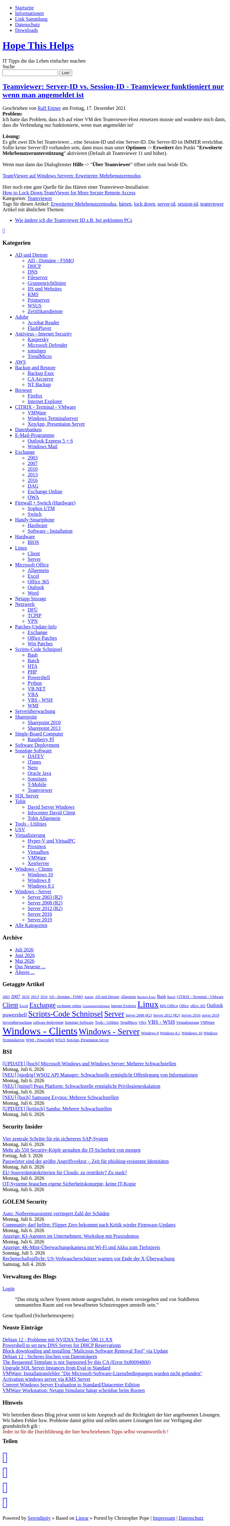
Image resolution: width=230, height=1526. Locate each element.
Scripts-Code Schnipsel (38, 649)
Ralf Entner (49, 108)
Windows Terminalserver (53, 418)
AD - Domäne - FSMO (51, 260)
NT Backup (39, 384)
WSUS (34, 305)
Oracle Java (39, 773)
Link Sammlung (31, 19)
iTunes (34, 762)
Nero (33, 767)
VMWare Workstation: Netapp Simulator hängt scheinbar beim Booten (74, 1390)
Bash (33, 655)
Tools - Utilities (30, 824)
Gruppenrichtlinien (47, 283)
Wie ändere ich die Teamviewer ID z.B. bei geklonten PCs (73, 220)
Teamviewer (39, 198)
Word (33, 593)
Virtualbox (38, 852)
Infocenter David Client (51, 812)
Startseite (24, 7)
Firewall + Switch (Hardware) (45, 502)
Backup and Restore (35, 367)
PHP (32, 671)
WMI (33, 705)
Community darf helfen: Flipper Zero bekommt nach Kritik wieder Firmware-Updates (89, 1224)
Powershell (39, 677)
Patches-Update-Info (35, 626)
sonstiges (37, 350)
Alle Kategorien (31, 925)
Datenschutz (27, 24)
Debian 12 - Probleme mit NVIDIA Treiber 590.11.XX (58, 1339)
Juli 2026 (24, 949)
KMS (33, 294)
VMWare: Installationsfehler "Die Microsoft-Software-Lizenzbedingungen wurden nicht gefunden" (102, 1373)
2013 (33, 474)
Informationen (29, 13)
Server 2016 (40, 914)
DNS (33, 271)
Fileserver (38, 277)
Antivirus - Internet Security (43, 333)
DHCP (34, 266)
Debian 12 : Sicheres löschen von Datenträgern (50, 1356)
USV (20, 829)
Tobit (20, 801)
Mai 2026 (25, 961)
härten (125, 204)
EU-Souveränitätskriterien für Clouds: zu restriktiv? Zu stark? (65, 1172)
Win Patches (40, 643)
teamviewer (212, 204)
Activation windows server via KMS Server (46, 1379)
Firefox (35, 395)
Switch (34, 514)
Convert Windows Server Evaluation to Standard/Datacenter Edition (71, 1384)
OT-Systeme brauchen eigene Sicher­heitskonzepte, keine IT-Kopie (69, 1183)
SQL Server (27, 795)
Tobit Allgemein (44, 818)
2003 (33, 457)
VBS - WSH (40, 700)
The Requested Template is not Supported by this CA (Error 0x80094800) (77, 1362)
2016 (33, 480)
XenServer (38, 863)
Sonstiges (37, 778)
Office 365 (38, 581)
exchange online (69, 1006)
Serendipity (39, 1518)
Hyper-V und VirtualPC (51, 840)
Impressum (164, 1518)
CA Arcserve (40, 379)
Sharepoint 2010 (44, 722)
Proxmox (37, 846)
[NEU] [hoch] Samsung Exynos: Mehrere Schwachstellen (61, 1097)
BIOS (33, 542)
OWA (33, 497)
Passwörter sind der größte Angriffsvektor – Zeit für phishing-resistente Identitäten (86, 1161)
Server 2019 (40, 919)
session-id (188, 204)
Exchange (25, 452)
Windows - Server (33, 891)
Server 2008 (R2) (45, 902)
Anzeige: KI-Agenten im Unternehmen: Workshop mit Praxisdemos (71, 1236)
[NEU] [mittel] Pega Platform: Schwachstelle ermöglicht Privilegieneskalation (81, 1086)
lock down (144, 204)
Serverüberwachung (35, 711)
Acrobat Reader (43, 322)
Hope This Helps (38, 45)
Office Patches (42, 638)
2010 (33, 469)
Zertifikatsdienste (45, 311)
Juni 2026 (25, 955)
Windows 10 (40, 874)
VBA (33, 694)
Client (34, 553)
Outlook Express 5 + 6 (50, 440)
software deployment (48, 1022)
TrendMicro (40, 356)
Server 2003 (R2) (45, 897)
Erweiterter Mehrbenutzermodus (83, 204)
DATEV (36, 756)
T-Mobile (37, 784)
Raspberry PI (41, 739)
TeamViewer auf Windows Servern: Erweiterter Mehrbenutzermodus (72, 175)
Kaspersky (38, 339)
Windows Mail (42, 446)
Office (184, 1006)
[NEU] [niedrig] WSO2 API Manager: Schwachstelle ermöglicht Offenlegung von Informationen (100, 1075)
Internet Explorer (45, 401)
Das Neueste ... (30, 966)
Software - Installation (50, 531)
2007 (33, 463)
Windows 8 (39, 880)
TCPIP (34, 615)
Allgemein (38, 570)
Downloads (26, 30)
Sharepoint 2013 (44, 728)
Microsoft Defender (47, 345)
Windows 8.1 (41, 885)
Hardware (37, 525)
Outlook (36, 587)
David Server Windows (51, 807)
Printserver (39, 300)
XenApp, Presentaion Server (56, 424)
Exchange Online (45, 491)
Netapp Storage (30, 598)
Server (34, 559)
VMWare (37, 412)
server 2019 (210, 1015)
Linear (82, 1518)
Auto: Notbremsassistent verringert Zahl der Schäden (56, 1213)
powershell (15, 1014)
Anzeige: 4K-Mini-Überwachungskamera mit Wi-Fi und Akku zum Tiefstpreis (81, 1247)
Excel (33, 576)
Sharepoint (26, 716)
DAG (33, 486)
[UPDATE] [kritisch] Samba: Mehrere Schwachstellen (57, 1108)
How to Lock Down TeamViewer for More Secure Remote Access (69, 192)
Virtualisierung (30, 835)
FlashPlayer (39, 328)
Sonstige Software (33, 750)
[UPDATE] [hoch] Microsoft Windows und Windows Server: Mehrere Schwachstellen (89, 1063)
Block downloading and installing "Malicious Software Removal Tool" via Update (85, 1351)
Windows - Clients (33, 869)
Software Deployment (37, 745)
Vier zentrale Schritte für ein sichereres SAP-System (55, 1138)
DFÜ (33, 609)
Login (8, 1288)
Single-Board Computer (39, 733)
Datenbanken (28, 429)
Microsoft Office (32, 564)
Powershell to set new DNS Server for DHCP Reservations (62, 1345)
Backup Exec (41, 373)
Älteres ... (25, 972)
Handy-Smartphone (34, 519)
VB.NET (36, 688)
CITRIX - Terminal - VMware (45, 407)
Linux (21, 547)
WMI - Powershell (40, 1040)
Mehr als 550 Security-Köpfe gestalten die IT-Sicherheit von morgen (72, 1150)
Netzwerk (25, 604)
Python (35, 683)
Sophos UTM (41, 508)
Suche (9, 66)
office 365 (198, 1006)
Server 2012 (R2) (45, 908)
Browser (23, 390)
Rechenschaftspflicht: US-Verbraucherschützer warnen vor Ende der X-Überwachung (88, 1258)
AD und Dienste (31, 255)
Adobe (22, 317)
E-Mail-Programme (34, 435)
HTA (33, 666)
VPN (33, 621)
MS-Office (169, 1005)
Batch (33, 660)
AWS (20, 362)
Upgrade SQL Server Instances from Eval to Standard (56, 1367)
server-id (166, 204)
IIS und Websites (45, 288)
